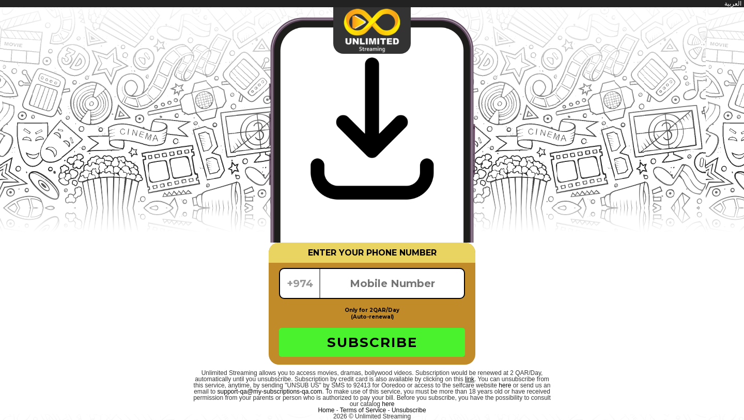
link (469, 379)
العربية (732, 3)
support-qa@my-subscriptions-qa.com (270, 391)
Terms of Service (363, 410)
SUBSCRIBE (372, 342)
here (505, 385)
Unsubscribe (409, 410)
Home (326, 410)
